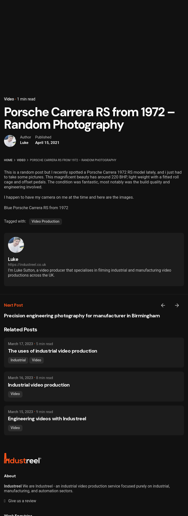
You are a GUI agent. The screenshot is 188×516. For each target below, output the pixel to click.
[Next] (177, 305)
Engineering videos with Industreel (47, 418)
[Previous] (163, 305)
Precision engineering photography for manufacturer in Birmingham (82, 315)
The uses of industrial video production (52, 351)
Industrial (18, 360)
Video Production (46, 221)
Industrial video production (39, 385)
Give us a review (20, 501)
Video (9, 99)
